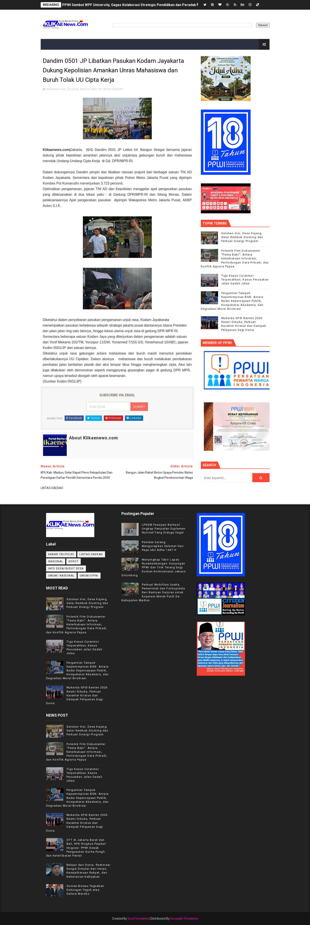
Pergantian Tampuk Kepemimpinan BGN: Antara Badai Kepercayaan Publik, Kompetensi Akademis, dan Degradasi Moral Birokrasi (232, 300)
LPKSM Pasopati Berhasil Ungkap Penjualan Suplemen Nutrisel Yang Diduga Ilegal (164, 528)
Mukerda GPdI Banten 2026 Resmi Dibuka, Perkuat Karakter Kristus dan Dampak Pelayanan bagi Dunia (77, 695)
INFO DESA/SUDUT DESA (66, 568)
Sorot (73, 561)
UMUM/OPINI (89, 575)
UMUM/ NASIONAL (61, 575)
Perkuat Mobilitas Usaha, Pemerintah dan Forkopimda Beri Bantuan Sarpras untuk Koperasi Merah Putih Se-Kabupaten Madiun (153, 592)
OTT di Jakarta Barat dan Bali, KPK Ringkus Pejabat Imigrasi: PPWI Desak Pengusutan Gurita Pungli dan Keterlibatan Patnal (76, 847)
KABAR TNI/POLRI (61, 554)
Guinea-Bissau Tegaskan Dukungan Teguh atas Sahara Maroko (85, 889)
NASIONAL (55, 561)
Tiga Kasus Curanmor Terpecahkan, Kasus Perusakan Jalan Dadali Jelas (245, 279)
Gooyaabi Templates (184, 918)
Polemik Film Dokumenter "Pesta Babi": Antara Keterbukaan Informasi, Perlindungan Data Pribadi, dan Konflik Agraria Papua (235, 258)
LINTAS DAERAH (112, 89)
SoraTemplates (138, 918)
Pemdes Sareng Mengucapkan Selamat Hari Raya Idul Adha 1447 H (163, 546)
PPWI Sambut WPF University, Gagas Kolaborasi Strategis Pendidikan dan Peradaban (131, 5)
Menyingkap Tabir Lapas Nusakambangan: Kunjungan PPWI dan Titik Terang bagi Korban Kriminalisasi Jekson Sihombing (153, 567)
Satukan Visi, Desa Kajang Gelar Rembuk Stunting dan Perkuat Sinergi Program (242, 237)
